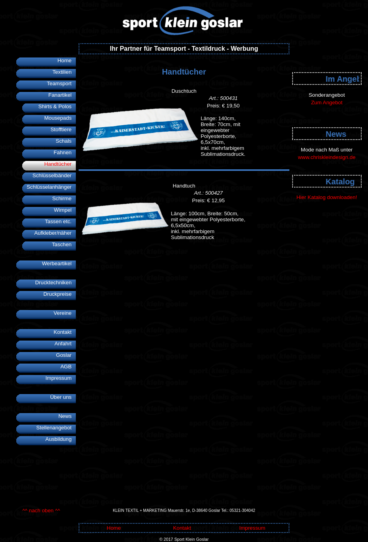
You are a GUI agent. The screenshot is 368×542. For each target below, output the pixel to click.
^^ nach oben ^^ (41, 510)
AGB (68, 367)
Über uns (63, 397)
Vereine (65, 313)
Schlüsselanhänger (51, 187)
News (67, 416)
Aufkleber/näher (55, 233)
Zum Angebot (326, 102)
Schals (66, 141)
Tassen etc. (60, 221)
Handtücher (60, 164)
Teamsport (61, 83)
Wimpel (65, 210)
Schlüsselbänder (54, 175)
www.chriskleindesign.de (326, 157)
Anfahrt (65, 344)
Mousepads (60, 118)
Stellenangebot (56, 428)
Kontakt (65, 332)
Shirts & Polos (57, 106)
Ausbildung (60, 439)
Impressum (60, 378)
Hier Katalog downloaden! (327, 197)
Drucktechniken (55, 282)
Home (67, 60)
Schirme (64, 198)
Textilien (64, 72)
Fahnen (65, 152)
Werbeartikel (59, 263)
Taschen (64, 244)
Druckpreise (59, 294)
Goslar (66, 355)
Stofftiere (63, 129)
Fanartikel (62, 95)
